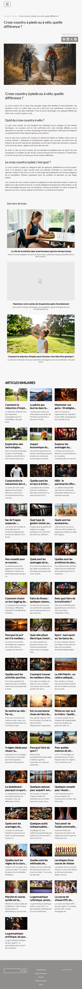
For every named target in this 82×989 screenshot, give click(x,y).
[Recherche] (12, 971)
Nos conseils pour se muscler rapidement (15, 562)
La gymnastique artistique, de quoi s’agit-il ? (15, 937)
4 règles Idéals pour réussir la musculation (16, 751)
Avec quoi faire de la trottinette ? (65, 600)
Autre (14, 16)
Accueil (7, 16)
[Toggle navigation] (7, 4)
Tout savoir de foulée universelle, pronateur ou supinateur (65, 828)
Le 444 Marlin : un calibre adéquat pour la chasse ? (65, 677)
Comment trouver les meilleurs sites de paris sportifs (40, 677)
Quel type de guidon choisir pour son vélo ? (41, 523)
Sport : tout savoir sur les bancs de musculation (65, 638)
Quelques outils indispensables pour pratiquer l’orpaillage (39, 828)
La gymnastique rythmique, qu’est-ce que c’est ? (40, 900)
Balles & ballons (41, 981)
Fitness (41, 977)
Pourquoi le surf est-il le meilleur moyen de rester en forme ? (16, 639)
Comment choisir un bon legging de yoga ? (15, 601)
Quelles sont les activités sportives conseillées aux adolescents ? (15, 679)
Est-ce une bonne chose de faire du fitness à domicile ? (40, 714)
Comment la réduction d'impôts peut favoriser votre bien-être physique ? (41, 356)
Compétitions (41, 970)
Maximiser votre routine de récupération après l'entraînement (41, 304)
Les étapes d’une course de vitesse (64, 862)
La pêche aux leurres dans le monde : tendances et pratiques (40, 409)
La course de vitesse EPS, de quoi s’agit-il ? (63, 900)
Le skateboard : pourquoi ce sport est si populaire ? (15, 790)
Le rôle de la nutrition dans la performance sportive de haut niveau (41, 251)
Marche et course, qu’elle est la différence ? (15, 900)
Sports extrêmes (41, 973)
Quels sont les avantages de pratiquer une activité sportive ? (15, 828)
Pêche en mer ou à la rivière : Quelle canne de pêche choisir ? (65, 715)
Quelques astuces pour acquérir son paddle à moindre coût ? (40, 791)
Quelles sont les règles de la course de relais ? (15, 863)
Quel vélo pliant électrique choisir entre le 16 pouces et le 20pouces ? (40, 639)
